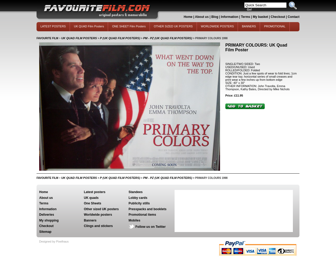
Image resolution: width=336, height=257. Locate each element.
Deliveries (46, 214)
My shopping (49, 220)
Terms (245, 17)
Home (188, 17)
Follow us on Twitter (150, 227)
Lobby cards (138, 198)
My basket (260, 17)
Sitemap (45, 232)
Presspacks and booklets (147, 209)
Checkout (278, 17)
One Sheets (92, 203)
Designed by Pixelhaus (54, 241)
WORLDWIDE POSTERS (217, 26)
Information (229, 17)
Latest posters (94, 192)
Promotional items (142, 214)
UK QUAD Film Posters (89, 26)
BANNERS (249, 26)
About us (202, 17)
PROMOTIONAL (274, 26)
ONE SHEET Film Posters (129, 26)
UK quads (91, 198)
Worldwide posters (98, 214)
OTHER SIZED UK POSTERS (173, 26)
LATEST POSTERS (53, 26)
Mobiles (134, 220)
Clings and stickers (98, 226)
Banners (90, 220)
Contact (293, 17)
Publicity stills (139, 203)
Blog (214, 17)
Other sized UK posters (101, 209)
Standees (135, 192)
